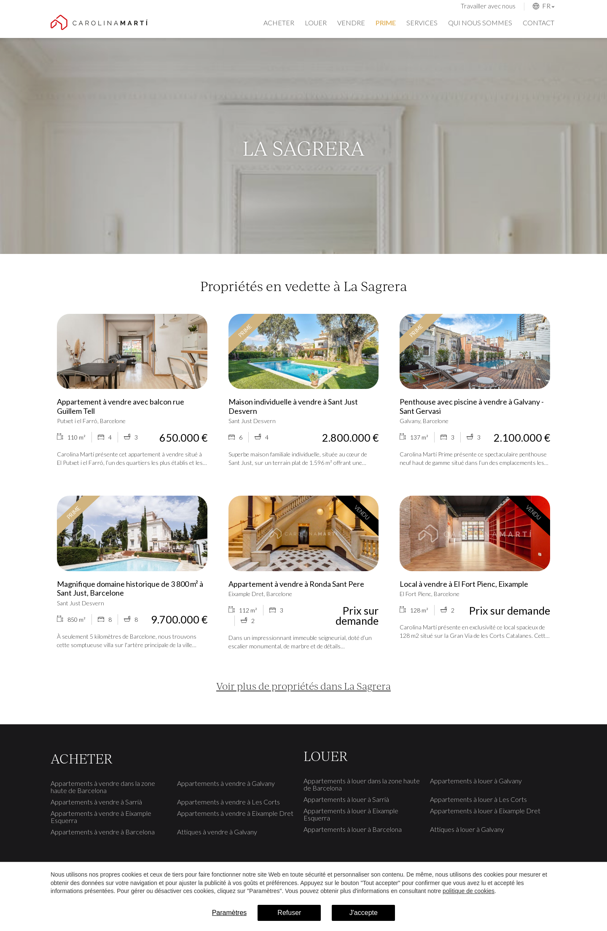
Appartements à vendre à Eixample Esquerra (101, 816)
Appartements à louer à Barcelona (353, 829)
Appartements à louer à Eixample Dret (485, 811)
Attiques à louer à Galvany (467, 829)
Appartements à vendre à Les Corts (228, 802)
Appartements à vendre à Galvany (226, 783)
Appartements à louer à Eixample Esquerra (351, 814)
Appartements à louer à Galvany (476, 781)
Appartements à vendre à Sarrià (96, 802)
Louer (316, 23)
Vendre (351, 23)
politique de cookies (468, 891)
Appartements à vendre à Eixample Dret (235, 813)
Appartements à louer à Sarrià (346, 799)
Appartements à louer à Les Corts (478, 799)
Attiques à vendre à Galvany (217, 832)
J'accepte (363, 912)
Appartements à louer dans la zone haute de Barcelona (362, 784)
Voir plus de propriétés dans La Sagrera (303, 686)
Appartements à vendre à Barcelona (103, 832)
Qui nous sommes (480, 23)
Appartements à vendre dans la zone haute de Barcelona (103, 786)
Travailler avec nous (488, 6)
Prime (386, 23)
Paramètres (229, 912)
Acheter (278, 23)
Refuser (289, 912)
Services (422, 23)
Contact (538, 23)
